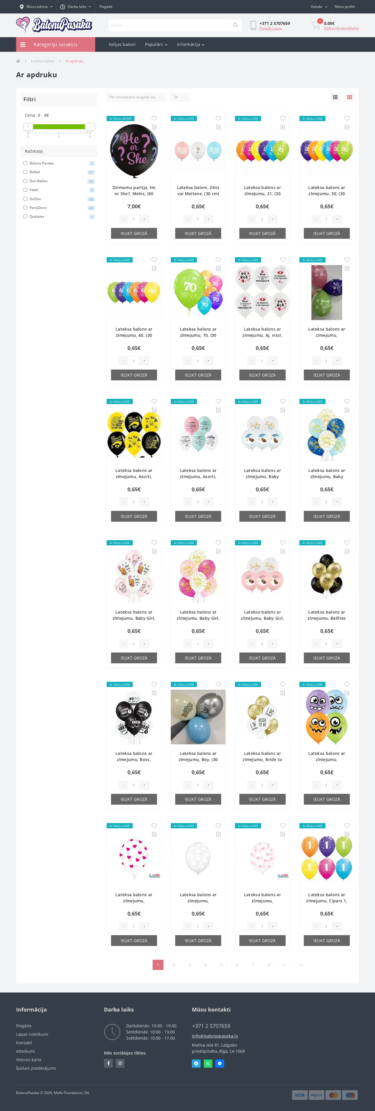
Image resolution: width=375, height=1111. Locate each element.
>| (301, 964)
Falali (59, 190)
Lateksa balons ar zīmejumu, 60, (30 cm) (133, 335)
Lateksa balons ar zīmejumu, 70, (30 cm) (198, 335)
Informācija (191, 44)
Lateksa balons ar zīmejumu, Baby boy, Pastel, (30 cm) (327, 476)
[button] (36, 6)
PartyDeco (59, 207)
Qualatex (59, 216)
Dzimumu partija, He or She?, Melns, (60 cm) (134, 193)
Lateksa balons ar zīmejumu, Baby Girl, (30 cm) (134, 618)
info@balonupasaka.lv (215, 1036)
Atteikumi (25, 1051)
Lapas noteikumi (32, 1034)
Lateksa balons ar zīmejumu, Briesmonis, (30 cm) (326, 759)
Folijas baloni (122, 44)
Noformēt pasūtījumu (341, 27)
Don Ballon (59, 181)
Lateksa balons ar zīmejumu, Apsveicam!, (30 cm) (326, 335)
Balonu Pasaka (59, 163)
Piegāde (105, 6)
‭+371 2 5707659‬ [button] (211, 1026)
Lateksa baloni (42, 61)
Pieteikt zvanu (270, 28)
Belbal (59, 172)
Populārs (156, 44)
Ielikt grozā (134, 233)
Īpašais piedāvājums (36, 1068)
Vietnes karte (29, 1059)
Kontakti (24, 1042)
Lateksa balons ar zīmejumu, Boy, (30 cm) (198, 759)
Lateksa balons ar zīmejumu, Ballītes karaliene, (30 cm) (327, 618)
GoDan (59, 199)
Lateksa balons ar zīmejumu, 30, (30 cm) (326, 193)
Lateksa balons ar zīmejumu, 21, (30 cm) (262, 193)
